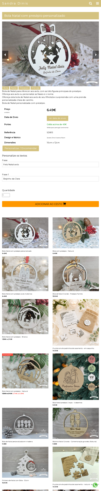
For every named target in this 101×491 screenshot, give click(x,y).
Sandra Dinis (15, 3)
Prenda (35, 88)
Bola (5, 88)
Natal (14, 88)
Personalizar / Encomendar (21, 148)
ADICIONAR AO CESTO (50, 204)
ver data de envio (57, 118)
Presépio (24, 88)
